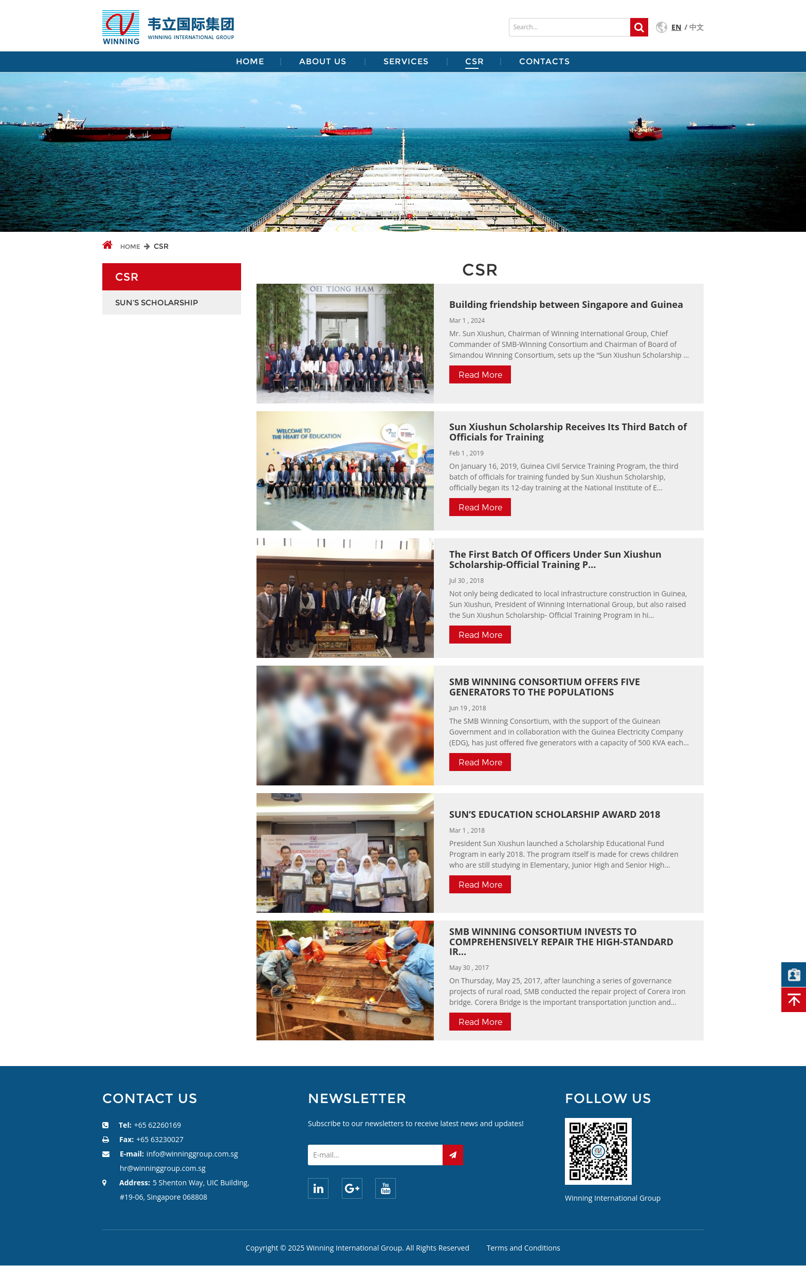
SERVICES (406, 61)
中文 (696, 27)
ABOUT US (322, 61)
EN (676, 27)
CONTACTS (544, 61)
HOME (250, 61)
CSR (474, 61)
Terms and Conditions (523, 1248)
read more (480, 374)
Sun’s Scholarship (156, 302)
